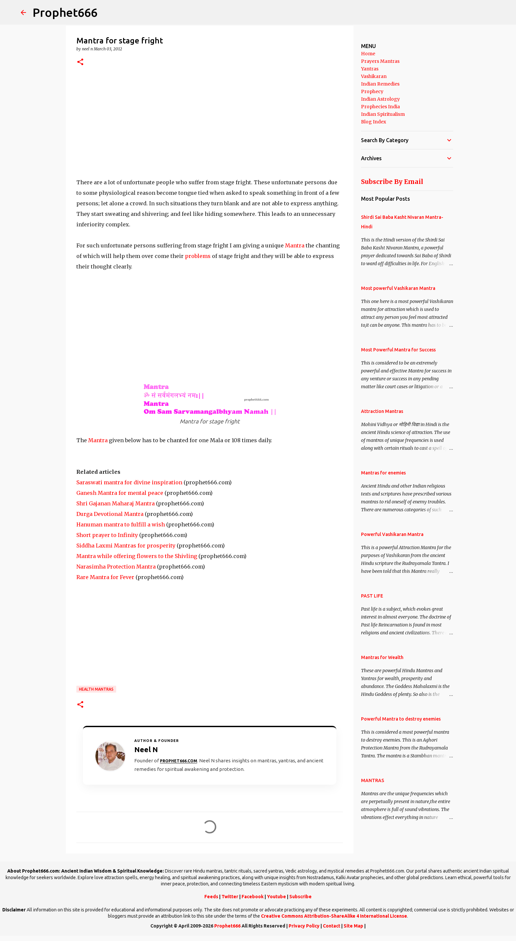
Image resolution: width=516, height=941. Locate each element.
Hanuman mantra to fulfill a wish (120, 524)
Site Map (353, 925)
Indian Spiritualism (383, 114)
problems (198, 256)
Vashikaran (374, 76)
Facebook (253, 896)
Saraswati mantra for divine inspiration (129, 482)
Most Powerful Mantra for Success (398, 349)
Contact (331, 925)
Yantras (369, 69)
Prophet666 (65, 12)
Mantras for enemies (383, 472)
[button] (80, 62)
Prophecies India (380, 107)
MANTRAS (372, 780)
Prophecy (372, 91)
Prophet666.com (178, 761)
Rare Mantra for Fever (105, 577)
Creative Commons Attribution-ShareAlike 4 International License (334, 916)
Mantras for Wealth (382, 657)
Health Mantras (96, 689)
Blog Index (373, 122)
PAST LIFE (372, 595)
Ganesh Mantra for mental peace (119, 493)
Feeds (211, 896)
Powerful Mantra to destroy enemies (401, 719)
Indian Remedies (380, 84)
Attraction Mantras (382, 411)
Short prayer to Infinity (107, 535)
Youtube (276, 896)
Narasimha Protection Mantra (116, 566)
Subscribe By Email (392, 182)
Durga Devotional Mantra (109, 514)
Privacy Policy (304, 925)
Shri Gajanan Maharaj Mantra (115, 503)
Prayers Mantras (380, 61)
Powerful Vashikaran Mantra (392, 534)
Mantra (295, 245)
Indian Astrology (380, 99)
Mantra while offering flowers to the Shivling (136, 556)
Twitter (229, 896)
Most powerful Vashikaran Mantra (398, 288)
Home (368, 54)
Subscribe (300, 896)
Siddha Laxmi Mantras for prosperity (125, 545)
